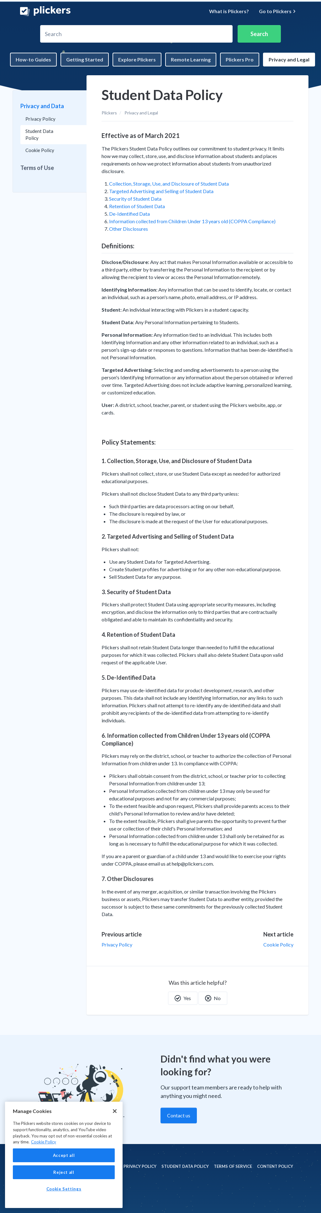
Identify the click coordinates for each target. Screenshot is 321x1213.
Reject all (63, 1172)
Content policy (275, 1166)
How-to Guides (33, 59)
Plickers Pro (240, 59)
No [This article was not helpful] (213, 998)
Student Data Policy (39, 134)
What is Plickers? (229, 11)
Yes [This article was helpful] (183, 998)
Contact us (178, 1115)
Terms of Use (37, 167)
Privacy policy (140, 1166)
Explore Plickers (137, 59)
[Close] (115, 1111)
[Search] (136, 34)
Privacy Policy (117, 944)
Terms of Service (233, 1166)
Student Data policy (185, 1166)
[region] (64, 1155)
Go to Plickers (277, 11)
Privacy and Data (42, 106)
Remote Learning (191, 59)
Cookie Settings (64, 1188)
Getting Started (84, 59)
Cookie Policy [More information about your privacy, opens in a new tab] (43, 1141)
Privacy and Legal (289, 59)
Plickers (109, 112)
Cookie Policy (278, 944)
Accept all (64, 1155)
